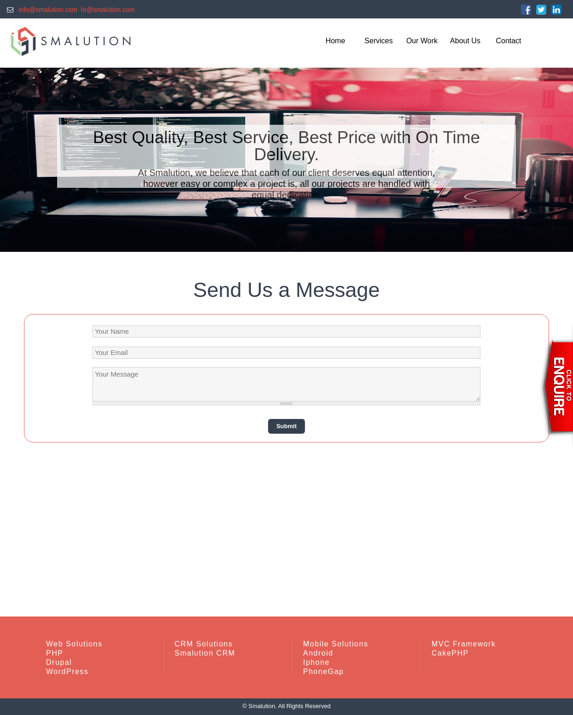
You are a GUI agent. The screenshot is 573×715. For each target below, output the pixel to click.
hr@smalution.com (108, 9)
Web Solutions (74, 644)
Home (335, 41)
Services (378, 41)
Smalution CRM (205, 653)
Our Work (422, 41)
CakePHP (450, 653)
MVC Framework (464, 644)
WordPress (67, 671)
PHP (54, 653)
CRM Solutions (204, 644)
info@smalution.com (46, 9)
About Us (465, 41)
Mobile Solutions (335, 644)
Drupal (59, 662)
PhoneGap (323, 671)
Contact (508, 41)
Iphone (316, 662)
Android (318, 653)
